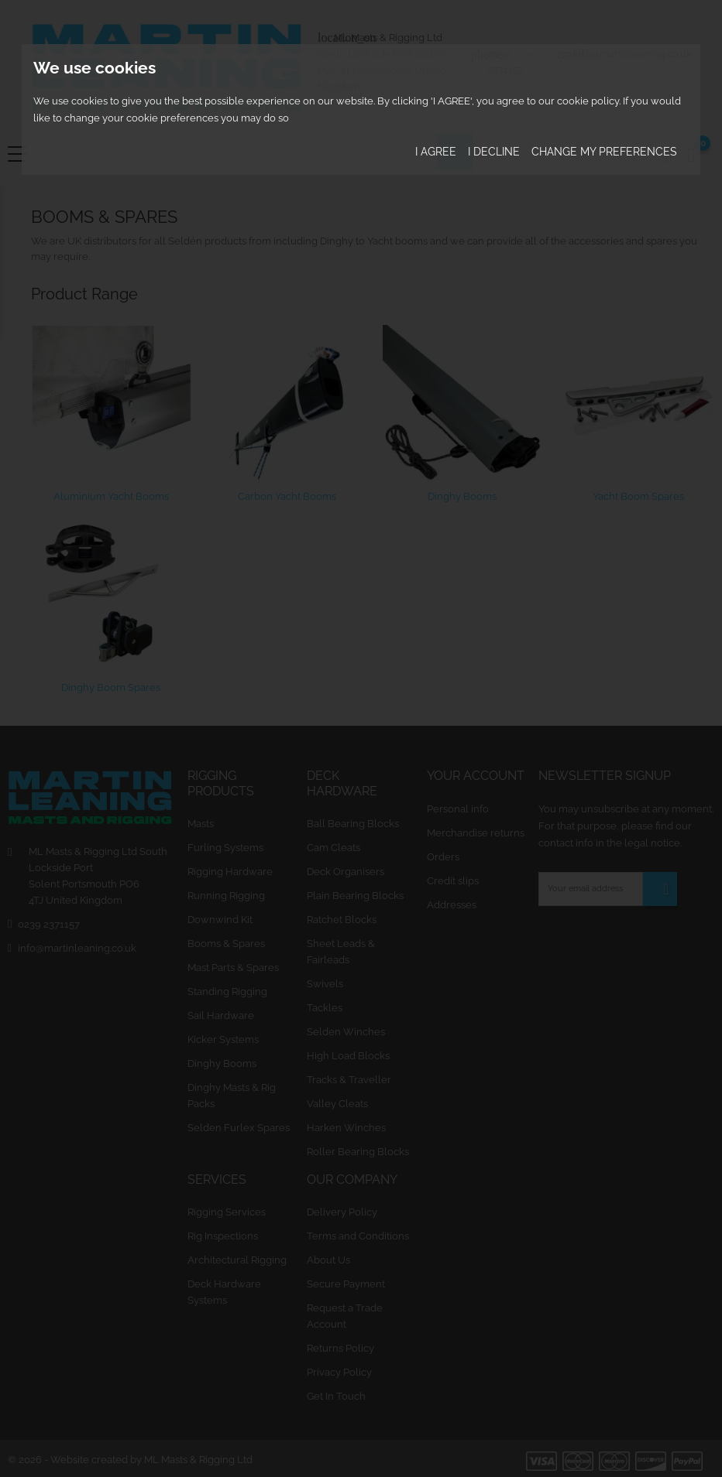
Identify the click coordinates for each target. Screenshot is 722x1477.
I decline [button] (494, 151)
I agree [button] (435, 151)
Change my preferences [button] (604, 151)
